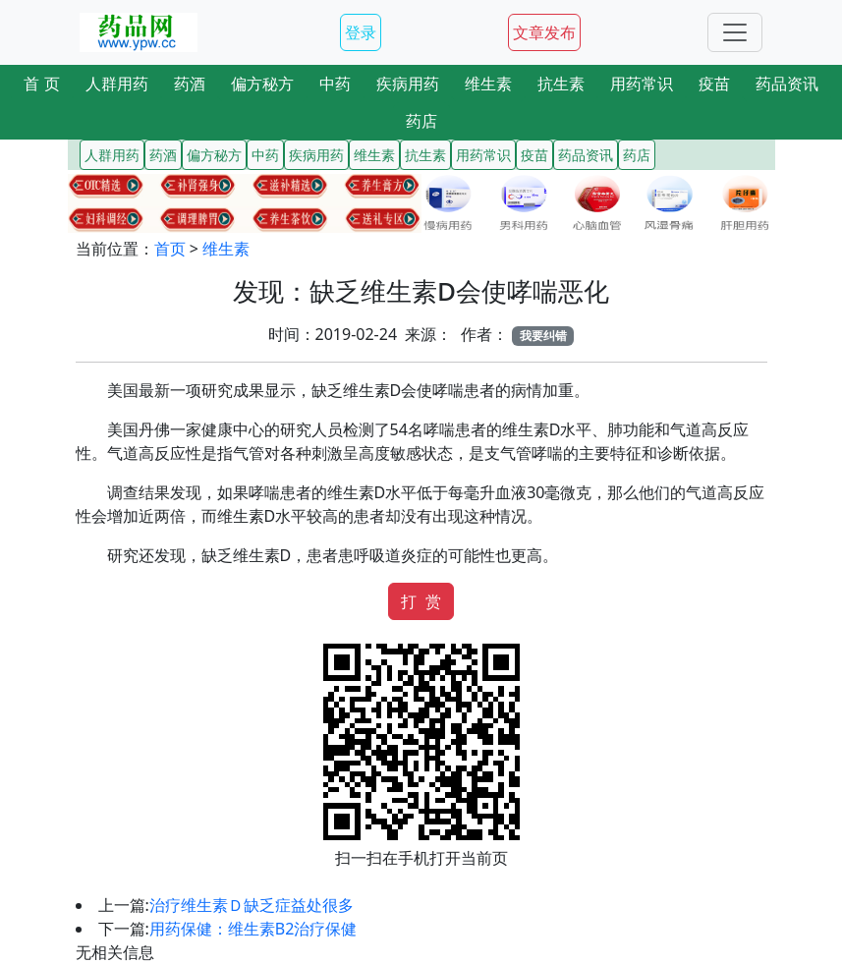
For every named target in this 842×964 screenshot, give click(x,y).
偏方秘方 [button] (262, 83)
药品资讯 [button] (787, 83)
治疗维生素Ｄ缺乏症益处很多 (251, 905)
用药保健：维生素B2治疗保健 (253, 928)
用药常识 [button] (641, 83)
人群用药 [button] (116, 83)
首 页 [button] (41, 83)
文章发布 (544, 32)
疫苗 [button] (714, 83)
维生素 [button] (488, 83)
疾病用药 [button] (407, 83)
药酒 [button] (189, 83)
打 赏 (420, 601)
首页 (170, 248)
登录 (360, 32)
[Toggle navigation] (734, 32)
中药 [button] (335, 83)
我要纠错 (543, 335)
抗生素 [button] (561, 83)
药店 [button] (421, 121)
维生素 (226, 248)
